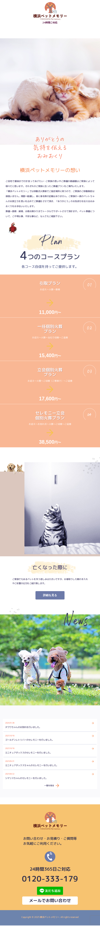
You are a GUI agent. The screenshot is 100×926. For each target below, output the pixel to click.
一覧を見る (49, 786)
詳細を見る (50, 595)
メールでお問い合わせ (50, 901)
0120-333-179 (50, 867)
